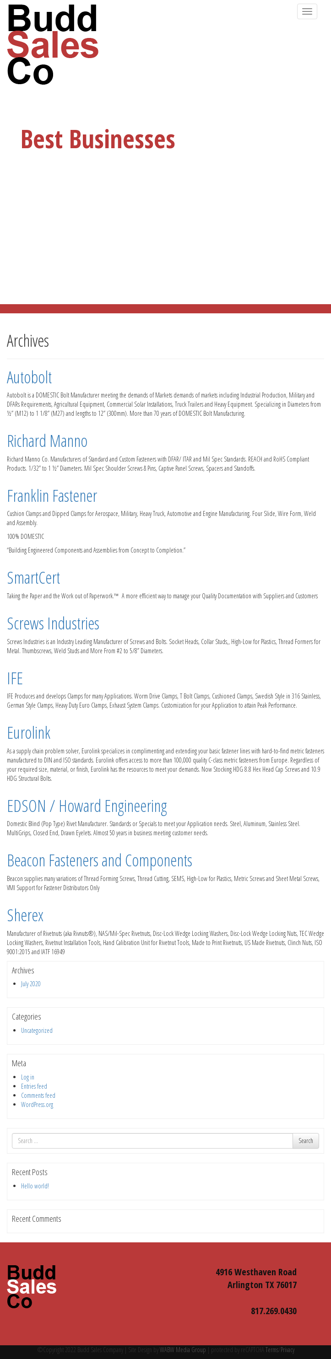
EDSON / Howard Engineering (87, 806)
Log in (27, 1077)
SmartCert (33, 577)
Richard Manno (47, 441)
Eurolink (28, 732)
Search (305, 1140)
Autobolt (29, 377)
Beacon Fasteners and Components (99, 860)
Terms (271, 1349)
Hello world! (35, 1186)
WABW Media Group (183, 1349)
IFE (15, 678)
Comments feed (38, 1095)
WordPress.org (37, 1104)
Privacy (287, 1349)
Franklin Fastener (52, 495)
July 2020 (31, 983)
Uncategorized (37, 1030)
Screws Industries (53, 623)
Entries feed (34, 1086)
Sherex (25, 915)
